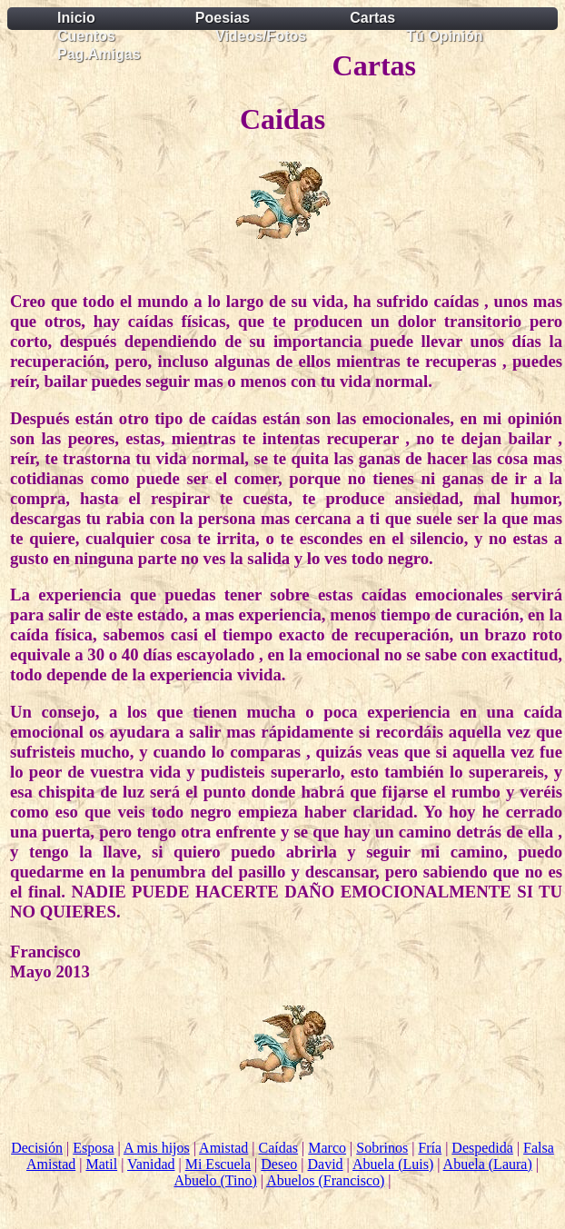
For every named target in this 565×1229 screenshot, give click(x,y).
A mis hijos (157, 1147)
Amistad (223, 1147)
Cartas (372, 17)
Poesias (222, 17)
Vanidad (150, 1164)
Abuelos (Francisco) (325, 1180)
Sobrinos (382, 1147)
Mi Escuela (218, 1164)
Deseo (279, 1164)
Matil (101, 1164)
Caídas (279, 1147)
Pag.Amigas (99, 54)
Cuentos (86, 36)
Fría (429, 1147)
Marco (327, 1147)
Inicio (76, 17)
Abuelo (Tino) (214, 1180)
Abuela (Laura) (487, 1164)
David (325, 1164)
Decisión (37, 1147)
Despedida (482, 1147)
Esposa (93, 1147)
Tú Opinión (444, 36)
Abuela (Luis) (392, 1164)
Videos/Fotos (260, 36)
